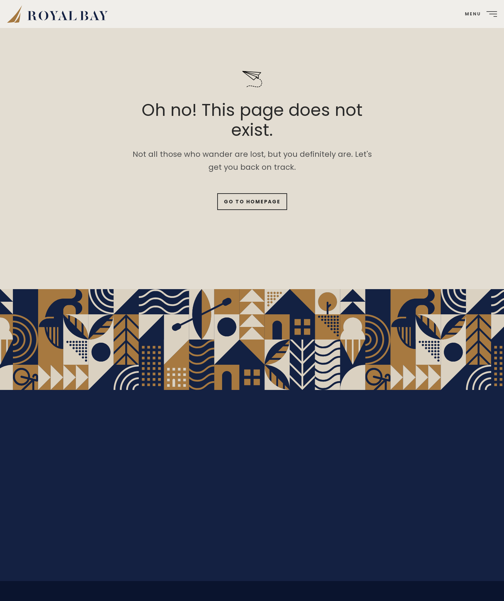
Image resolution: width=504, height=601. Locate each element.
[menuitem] (60, 14)
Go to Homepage (252, 201)
